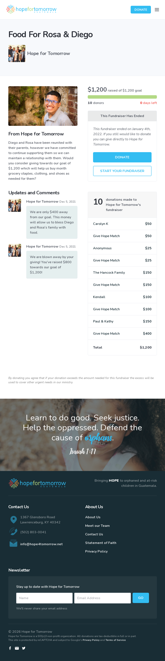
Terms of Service (115, 640)
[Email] (102, 598)
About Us (93, 517)
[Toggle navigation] (156, 9)
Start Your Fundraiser (122, 171)
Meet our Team (97, 525)
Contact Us (94, 534)
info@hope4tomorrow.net (41, 544)
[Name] (44, 598)
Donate (140, 10)
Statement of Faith (100, 543)
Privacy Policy (96, 551)
